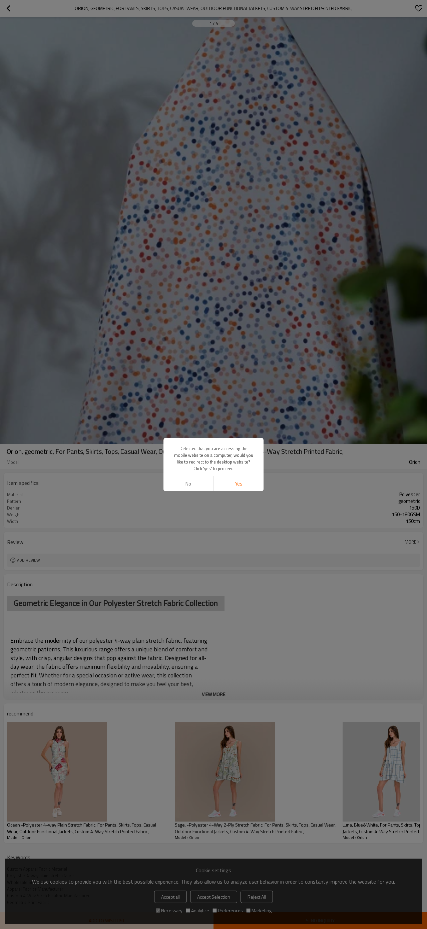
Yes (239, 484)
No (188, 484)
